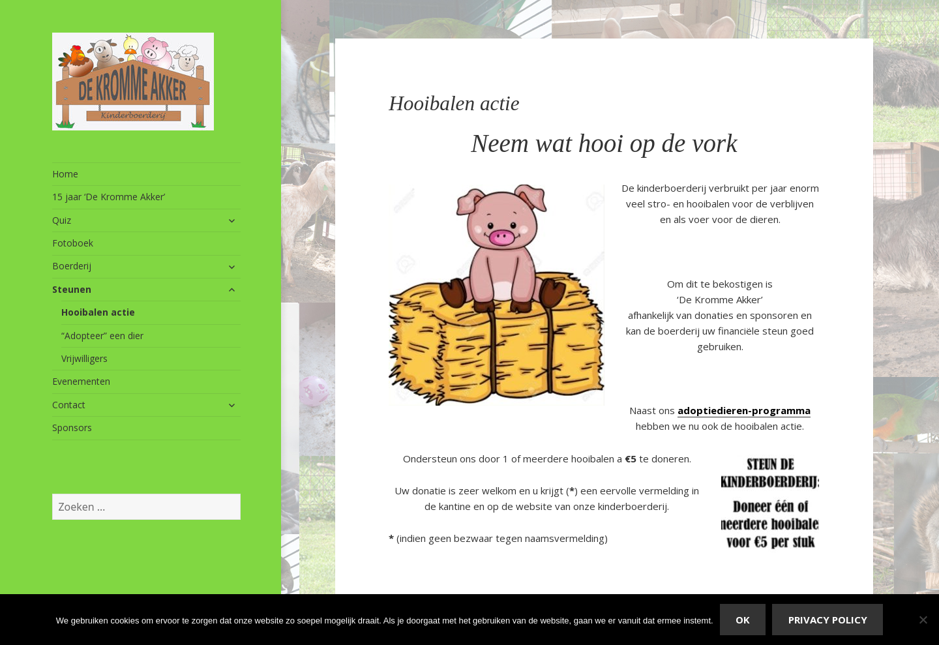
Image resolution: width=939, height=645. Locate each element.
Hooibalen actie (98, 312)
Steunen (71, 289)
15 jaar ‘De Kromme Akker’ (108, 196)
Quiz (61, 220)
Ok (743, 619)
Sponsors (72, 427)
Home (65, 174)
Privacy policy (827, 619)
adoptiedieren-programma (744, 410)
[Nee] (922, 619)
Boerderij (71, 266)
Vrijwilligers (84, 358)
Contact (68, 404)
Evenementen (81, 381)
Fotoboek (72, 243)
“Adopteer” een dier (102, 335)
